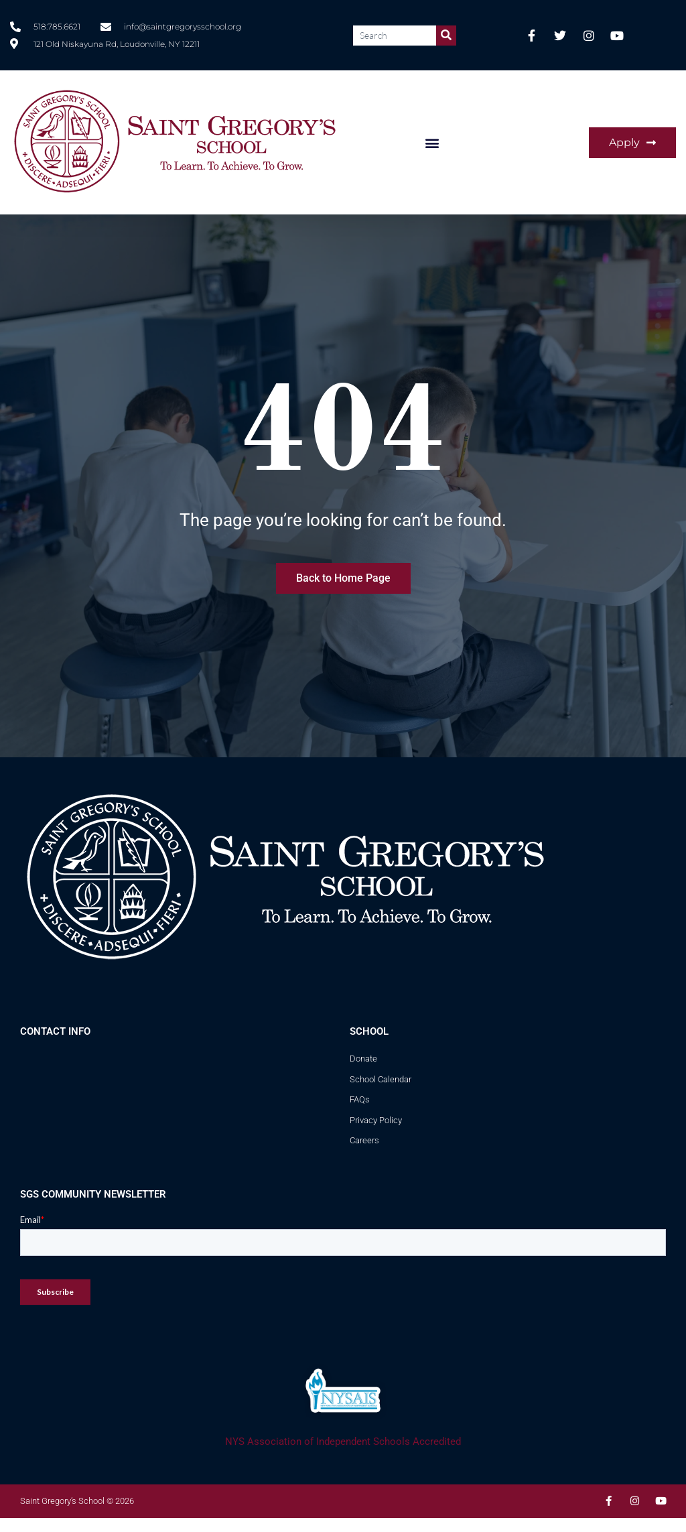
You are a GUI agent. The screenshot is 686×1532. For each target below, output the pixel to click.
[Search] (446, 35)
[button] (432, 142)
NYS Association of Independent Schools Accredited (343, 1441)
